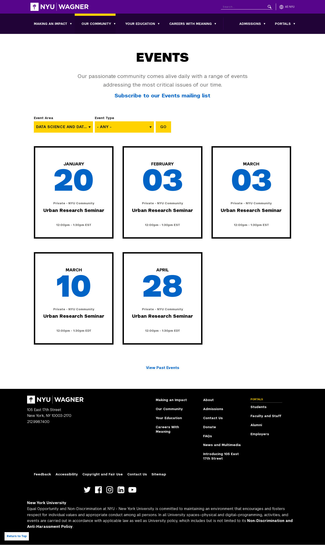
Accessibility (67, 474)
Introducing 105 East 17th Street (221, 456)
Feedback (42, 474)
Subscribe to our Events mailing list (162, 95)
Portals (283, 24)
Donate (209, 427)
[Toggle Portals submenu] (294, 23)
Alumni (256, 425)
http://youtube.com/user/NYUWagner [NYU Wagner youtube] (133, 490)
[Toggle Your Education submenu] (158, 23)
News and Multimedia (222, 445)
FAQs (207, 436)
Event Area (43, 118)
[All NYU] (287, 7)
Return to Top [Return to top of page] (17, 536)
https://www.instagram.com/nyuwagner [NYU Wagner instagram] (111, 490)
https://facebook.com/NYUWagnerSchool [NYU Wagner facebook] (99, 490)
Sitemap (158, 474)
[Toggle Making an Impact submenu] (70, 23)
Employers (260, 434)
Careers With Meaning (190, 24)
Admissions (250, 24)
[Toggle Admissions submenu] (264, 23)
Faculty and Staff (266, 416)
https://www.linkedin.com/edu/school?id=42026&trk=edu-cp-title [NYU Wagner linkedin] (122, 490)
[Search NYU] (246, 5)
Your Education (140, 24)
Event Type (104, 118)
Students (259, 407)
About (208, 400)
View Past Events (162, 367)
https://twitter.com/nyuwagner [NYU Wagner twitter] (88, 490)
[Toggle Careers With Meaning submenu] (215, 23)
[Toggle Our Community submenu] (114, 23)
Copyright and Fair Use (102, 474)
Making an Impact (50, 24)
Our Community (96, 24)
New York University (46, 502)
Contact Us (213, 418)
